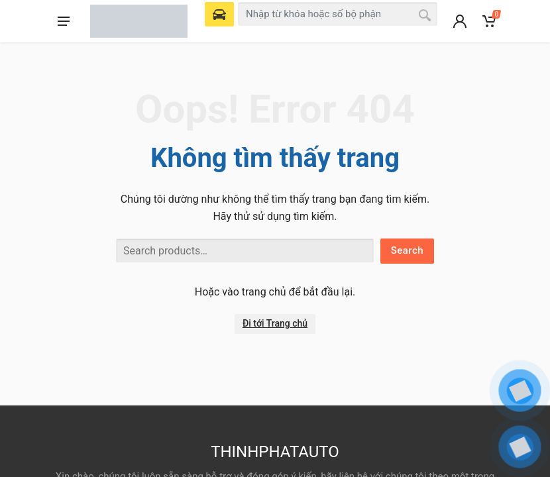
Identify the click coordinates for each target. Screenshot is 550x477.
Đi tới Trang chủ (275, 323)
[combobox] (337, 14)
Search (407, 250)
